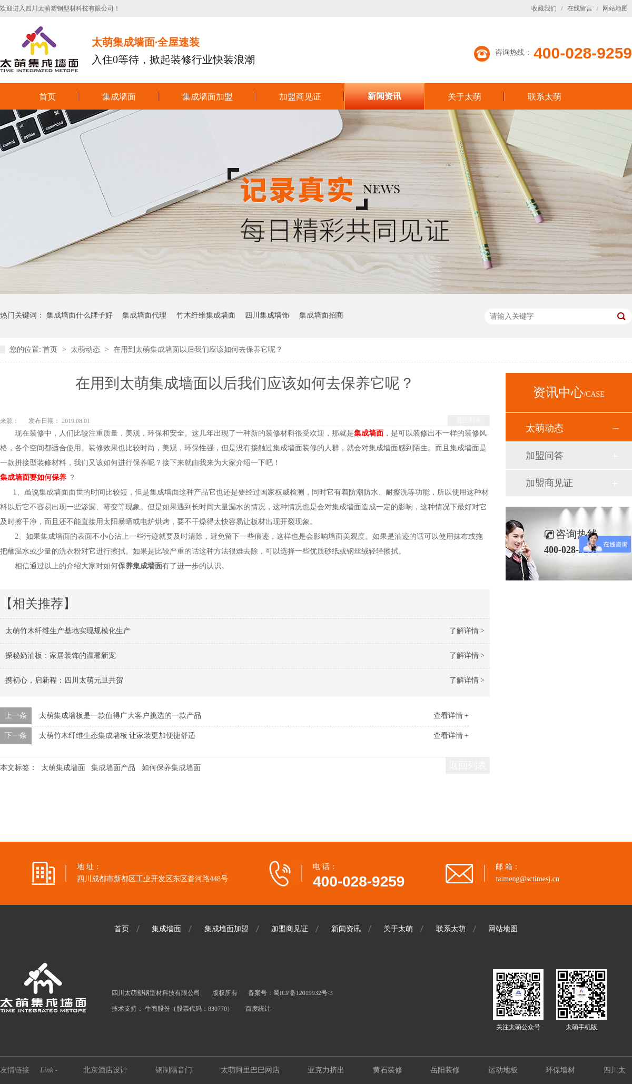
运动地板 (504, 1070)
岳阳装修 (446, 1070)
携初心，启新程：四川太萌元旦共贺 (64, 680)
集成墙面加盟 (207, 96)
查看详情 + (451, 716)
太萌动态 (86, 349)
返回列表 (468, 420)
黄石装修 (388, 1070)
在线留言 (579, 8)
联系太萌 (544, 96)
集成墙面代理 (144, 315)
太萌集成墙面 (63, 768)
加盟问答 (545, 455)
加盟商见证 (300, 96)
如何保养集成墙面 (171, 768)
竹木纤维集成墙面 (205, 315)
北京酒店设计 (106, 1070)
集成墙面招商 (321, 315)
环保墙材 (561, 1070)
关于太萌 (464, 96)
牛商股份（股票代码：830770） (189, 1008)
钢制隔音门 (174, 1070)
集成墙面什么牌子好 (79, 315)
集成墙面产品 (113, 768)
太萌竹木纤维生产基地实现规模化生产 (68, 631)
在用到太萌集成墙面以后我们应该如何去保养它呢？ (198, 349)
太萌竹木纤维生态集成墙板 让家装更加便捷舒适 (117, 736)
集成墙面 (119, 96)
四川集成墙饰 (267, 315)
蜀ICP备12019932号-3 (303, 993)
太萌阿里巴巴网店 (251, 1070)
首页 (47, 96)
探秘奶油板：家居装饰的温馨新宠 (60, 655)
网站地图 (615, 8)
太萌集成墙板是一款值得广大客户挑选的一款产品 (120, 716)
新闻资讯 (384, 96)
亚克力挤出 (327, 1070)
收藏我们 (544, 8)
